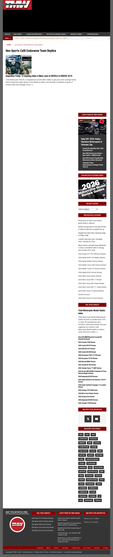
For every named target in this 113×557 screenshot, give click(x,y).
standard (90, 484)
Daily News (17, 34)
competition (83, 447)
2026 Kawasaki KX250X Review (88, 400)
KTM (90, 467)
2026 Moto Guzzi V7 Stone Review (90, 298)
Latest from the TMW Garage (92, 115)
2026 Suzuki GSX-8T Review (87, 345)
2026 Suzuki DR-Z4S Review (87, 365)
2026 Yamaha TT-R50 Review (87, 403)
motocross (99, 467)
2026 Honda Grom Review (86, 397)
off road (89, 476)
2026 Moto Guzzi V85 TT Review (90, 280)
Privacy (56, 548)
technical (82, 496)
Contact (97, 548)
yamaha (98, 500)
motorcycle (92, 472)
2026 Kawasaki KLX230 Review (87, 376)
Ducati (92, 451)
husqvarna (91, 463)
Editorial (65, 548)
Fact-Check (87, 548)
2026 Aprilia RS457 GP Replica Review (91, 257)
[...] (96, 332)
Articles (7, 34)
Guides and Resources (34, 34)
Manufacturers (76, 34)
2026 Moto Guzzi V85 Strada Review (91, 283)
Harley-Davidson (92, 459)
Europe (90, 455)
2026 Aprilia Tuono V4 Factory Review (91, 269)
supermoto (93, 488)
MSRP (101, 472)
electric (82, 455)
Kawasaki (82, 467)
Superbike (82, 488)
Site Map (105, 548)
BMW (89, 443)
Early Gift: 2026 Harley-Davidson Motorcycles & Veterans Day (91, 142)
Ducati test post (84, 294)
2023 (87, 435)
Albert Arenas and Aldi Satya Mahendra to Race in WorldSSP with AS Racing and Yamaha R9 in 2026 (92, 247)
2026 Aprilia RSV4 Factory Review (90, 272)
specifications (92, 480)
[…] (31, 85)
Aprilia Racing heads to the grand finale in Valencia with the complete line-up (69, 524)
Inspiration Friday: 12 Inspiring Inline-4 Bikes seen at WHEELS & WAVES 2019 (39, 76)
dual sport (83, 451)
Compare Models (92, 34)
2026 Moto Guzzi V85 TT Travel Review (92, 287)
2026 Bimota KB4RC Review (86, 361)
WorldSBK (88, 500)
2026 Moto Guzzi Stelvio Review (89, 276)
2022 (80, 435)
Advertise (40, 548)
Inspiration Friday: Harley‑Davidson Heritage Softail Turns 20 (93, 165)
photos (98, 476)
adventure (83, 439)
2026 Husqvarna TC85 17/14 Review (89, 355)
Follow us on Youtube (91, 522)
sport (81, 484)
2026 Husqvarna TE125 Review (87, 358)
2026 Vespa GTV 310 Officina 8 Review (92, 254)
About (48, 548)
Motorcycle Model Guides (56, 34)
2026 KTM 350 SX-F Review (86, 349)
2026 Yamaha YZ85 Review (86, 342)
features (99, 455)
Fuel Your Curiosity (92, 305)
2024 (93, 435)
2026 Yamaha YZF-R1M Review (87, 390)
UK (99, 496)
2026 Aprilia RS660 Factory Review (90, 261)
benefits (82, 443)
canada (97, 443)
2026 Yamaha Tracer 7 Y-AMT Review (89, 368)
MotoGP (82, 472)
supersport (83, 492)
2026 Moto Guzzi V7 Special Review (91, 291)
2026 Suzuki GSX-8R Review (87, 352)
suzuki (92, 492)
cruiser (93, 447)
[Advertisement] (71, 16)
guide (81, 459)
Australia (93, 439)
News (81, 476)
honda (81, 463)
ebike (100, 451)
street (99, 484)
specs (102, 480)
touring (92, 496)
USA (80, 500)
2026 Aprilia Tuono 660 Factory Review (92, 265)
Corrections (76, 548)
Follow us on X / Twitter (91, 518)
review (81, 480)
